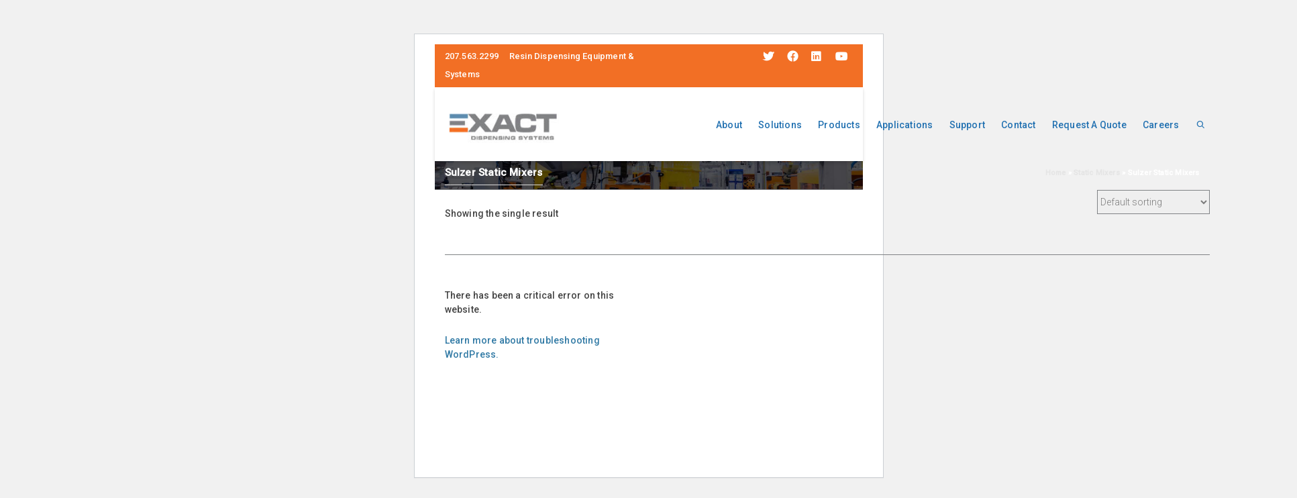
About (729, 124)
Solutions (780, 124)
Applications (904, 124)
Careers (1161, 124)
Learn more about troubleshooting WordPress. (522, 347)
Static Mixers (1097, 172)
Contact (1018, 124)
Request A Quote (1089, 124)
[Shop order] (1153, 202)
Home (1055, 172)
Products (839, 124)
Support (967, 124)
